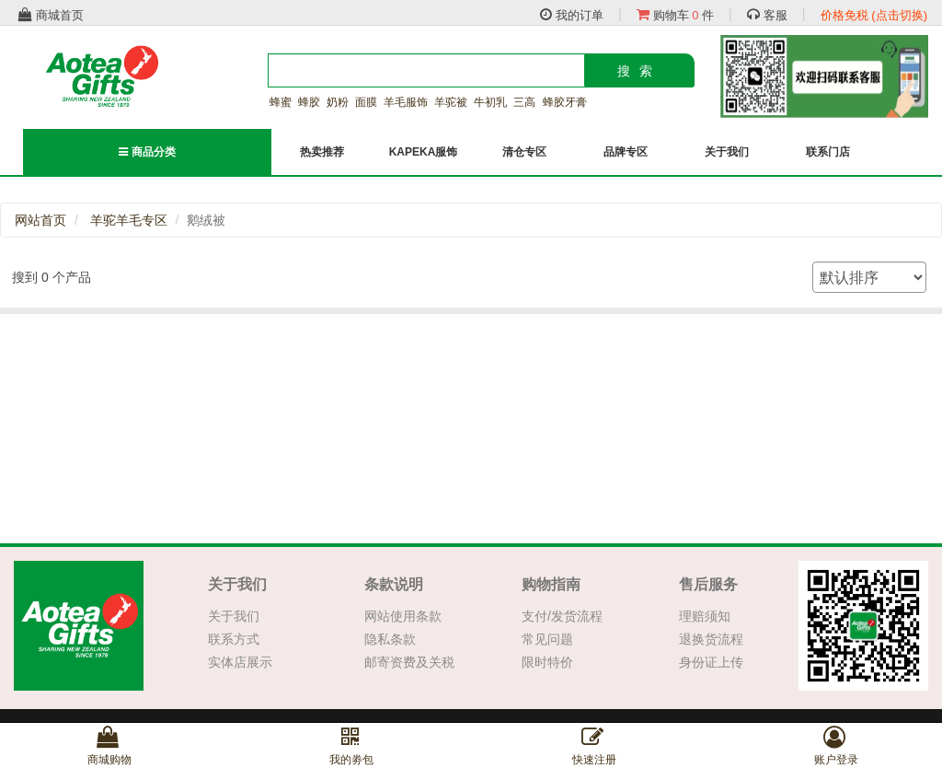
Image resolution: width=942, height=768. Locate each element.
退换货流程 (711, 639)
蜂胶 (309, 102)
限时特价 (547, 662)
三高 (524, 102)
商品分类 (147, 151)
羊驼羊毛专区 (128, 220)
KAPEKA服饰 (423, 151)
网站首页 (40, 220)
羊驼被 (450, 102)
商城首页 (51, 15)
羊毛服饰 (406, 102)
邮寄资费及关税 (409, 662)
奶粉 (338, 102)
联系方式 (233, 639)
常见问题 (547, 639)
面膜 (366, 102)
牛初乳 (490, 102)
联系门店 (828, 151)
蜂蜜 (281, 102)
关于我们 (727, 151)
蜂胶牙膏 (565, 102)
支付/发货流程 (562, 616)
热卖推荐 (322, 151)
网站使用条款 (403, 616)
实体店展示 (240, 662)
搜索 (639, 71)
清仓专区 (524, 151)
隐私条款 (390, 639)
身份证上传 (711, 662)
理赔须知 (704, 616)
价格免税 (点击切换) (874, 15)
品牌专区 (625, 151)
